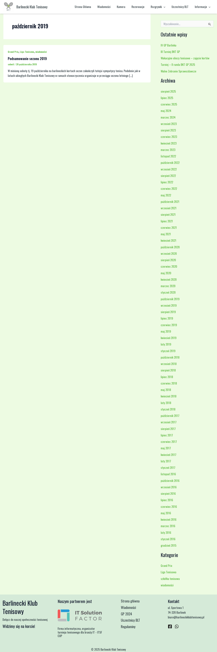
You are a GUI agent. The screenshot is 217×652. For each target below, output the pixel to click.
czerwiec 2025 (169, 104)
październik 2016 (170, 480)
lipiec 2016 (167, 500)
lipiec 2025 (167, 98)
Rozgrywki (159, 7)
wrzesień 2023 (169, 124)
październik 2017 (170, 416)
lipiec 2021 (167, 221)
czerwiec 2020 (169, 266)
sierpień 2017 (168, 429)
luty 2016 (166, 532)
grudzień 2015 (168, 545)
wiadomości (41, 51)
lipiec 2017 (167, 435)
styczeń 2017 (168, 467)
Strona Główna (86, 7)
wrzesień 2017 (168, 422)
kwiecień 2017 (168, 455)
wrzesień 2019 (169, 305)
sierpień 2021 (168, 214)
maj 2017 (166, 448)
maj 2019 (166, 331)
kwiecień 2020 (169, 279)
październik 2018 (170, 357)
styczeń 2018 (168, 409)
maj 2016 (166, 513)
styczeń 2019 (168, 351)
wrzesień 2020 (169, 253)
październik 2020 (170, 247)
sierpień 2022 (168, 176)
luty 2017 (166, 461)
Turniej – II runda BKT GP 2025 (178, 64)
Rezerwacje (139, 7)
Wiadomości (106, 7)
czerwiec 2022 (169, 188)
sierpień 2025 (168, 91)
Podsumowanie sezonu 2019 (27, 58)
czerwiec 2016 (169, 506)
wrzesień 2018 (169, 364)
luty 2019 (166, 344)
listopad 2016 (168, 474)
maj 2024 (166, 111)
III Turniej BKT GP (170, 52)
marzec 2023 (168, 150)
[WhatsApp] (177, 626)
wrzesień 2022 (169, 169)
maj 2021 (166, 234)
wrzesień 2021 (168, 208)
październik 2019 (170, 299)
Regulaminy (128, 626)
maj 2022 (166, 195)
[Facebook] (170, 626)
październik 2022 (170, 162)
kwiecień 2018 (168, 396)
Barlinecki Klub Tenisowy (31, 6)
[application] (165, 7)
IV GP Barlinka (168, 45)
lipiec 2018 (167, 377)
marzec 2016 (168, 526)
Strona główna (130, 601)
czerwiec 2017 (169, 441)
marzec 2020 (168, 286)
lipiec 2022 (167, 182)
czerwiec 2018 (169, 383)
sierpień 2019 (168, 312)
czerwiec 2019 (169, 325)
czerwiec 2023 (169, 137)
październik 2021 (170, 201)
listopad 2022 (168, 156)
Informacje (203, 7)
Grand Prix (13, 51)
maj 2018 (166, 390)
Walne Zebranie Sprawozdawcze (178, 71)
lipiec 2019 (167, 318)
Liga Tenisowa (27, 51)
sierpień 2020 (168, 260)
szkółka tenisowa (170, 579)
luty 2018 (166, 403)
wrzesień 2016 (169, 487)
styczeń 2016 (168, 539)
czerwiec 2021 (169, 227)
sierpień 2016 (168, 493)
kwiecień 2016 (168, 519)
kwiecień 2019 (168, 338)
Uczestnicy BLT (180, 7)
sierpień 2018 (168, 370)
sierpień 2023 (168, 130)
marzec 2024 (168, 117)
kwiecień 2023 (168, 143)
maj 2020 (166, 273)
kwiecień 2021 (168, 240)
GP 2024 (126, 614)
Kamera (123, 7)
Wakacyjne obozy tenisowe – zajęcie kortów (185, 58)
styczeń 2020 (168, 292)
